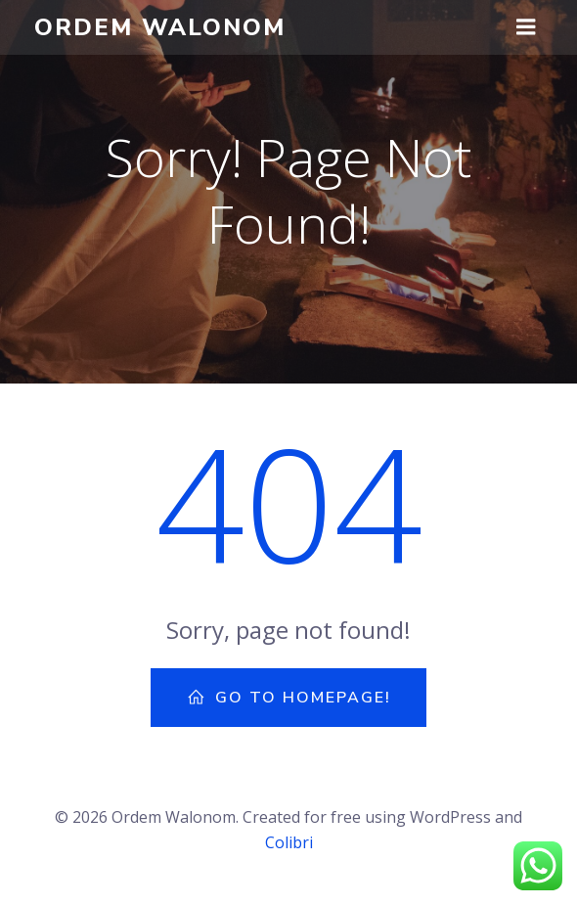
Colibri (289, 842)
